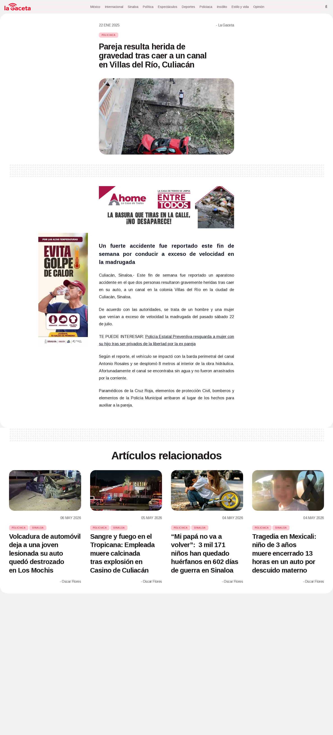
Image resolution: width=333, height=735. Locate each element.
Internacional (114, 7)
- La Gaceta (225, 25)
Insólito (222, 7)
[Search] (326, 6)
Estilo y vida (240, 7)
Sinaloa (133, 7)
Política (148, 7)
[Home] (18, 6)
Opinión (258, 7)
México (95, 7)
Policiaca (206, 7)
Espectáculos (167, 7)
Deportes (188, 7)
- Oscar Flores (70, 581)
